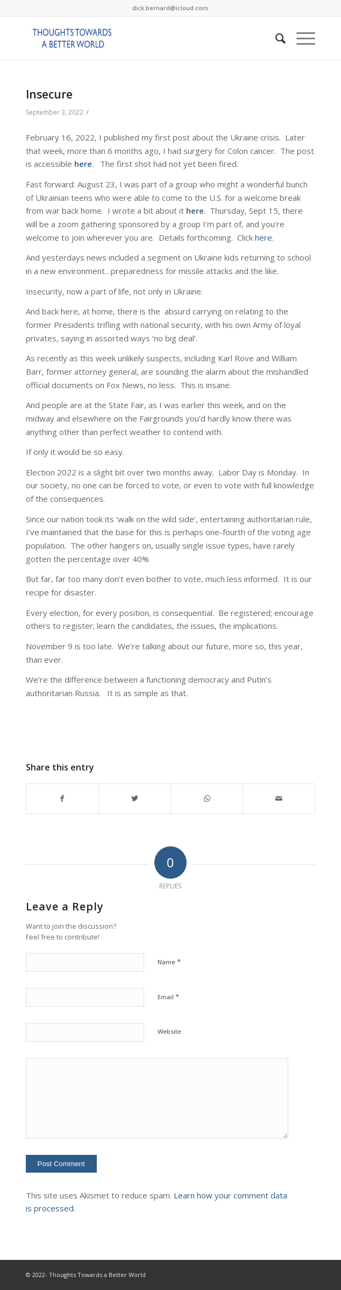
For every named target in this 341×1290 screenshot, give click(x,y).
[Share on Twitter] (134, 799)
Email (168, 996)
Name (169, 961)
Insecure (49, 94)
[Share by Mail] (279, 799)
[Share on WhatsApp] (207, 799)
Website (169, 1031)
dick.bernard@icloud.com (170, 8)
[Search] (275, 38)
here (83, 163)
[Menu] (300, 38)
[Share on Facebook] (62, 799)
